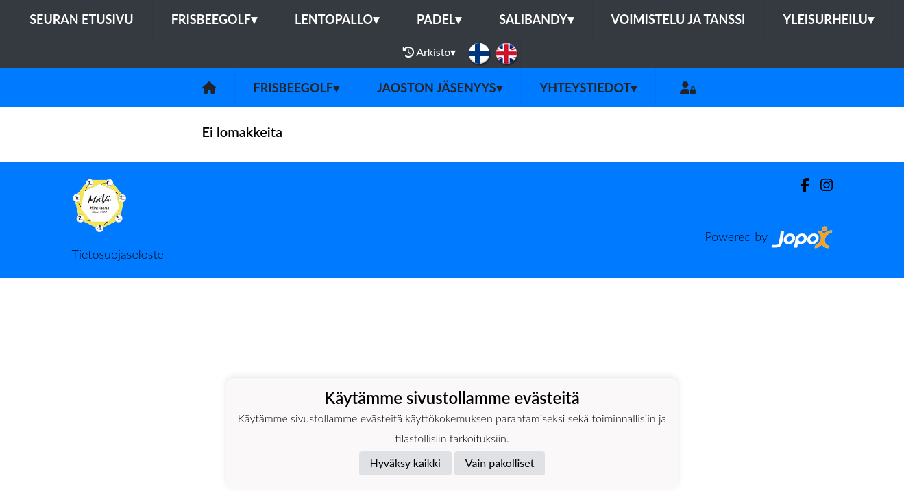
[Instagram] (821, 185)
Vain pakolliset (500, 462)
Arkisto (429, 52)
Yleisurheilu (828, 19)
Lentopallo (337, 19)
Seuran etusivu (81, 19)
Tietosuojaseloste (118, 254)
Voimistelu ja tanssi (678, 19)
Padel (439, 19)
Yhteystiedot (588, 87)
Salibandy (536, 19)
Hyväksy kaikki (405, 462)
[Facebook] (799, 185)
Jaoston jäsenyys (439, 87)
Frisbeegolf (214, 19)
